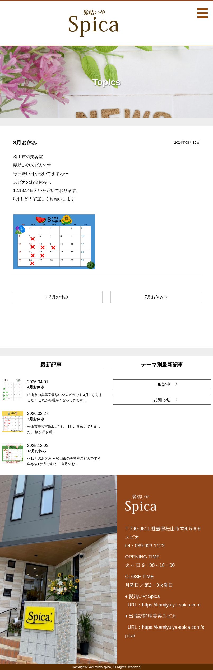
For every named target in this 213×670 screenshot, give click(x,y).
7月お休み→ (156, 297)
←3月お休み (56, 297)
